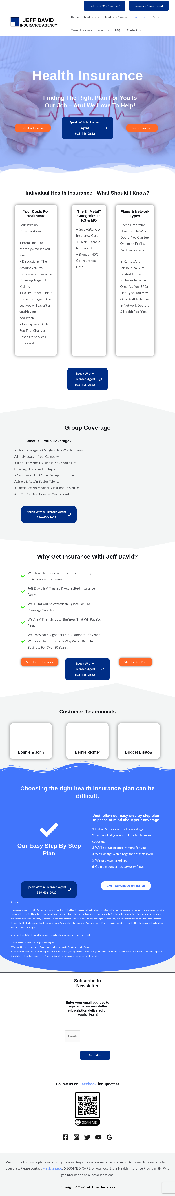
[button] (105, 6)
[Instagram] (76, 1137)
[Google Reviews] (109, 1137)
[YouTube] (98, 1137)
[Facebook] (65, 1137)
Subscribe (95, 1055)
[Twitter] (87, 1137)
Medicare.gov (52, 1168)
